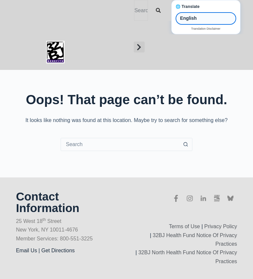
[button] (139, 47)
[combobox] (141, 10)
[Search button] (185, 144)
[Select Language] (206, 18)
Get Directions (57, 250)
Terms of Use (184, 226)
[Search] (159, 10)
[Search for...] (120, 144)
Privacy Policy (220, 226)
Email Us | (28, 250)
